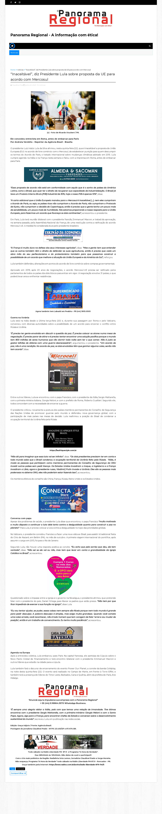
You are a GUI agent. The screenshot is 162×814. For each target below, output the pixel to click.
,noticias (42, 85)
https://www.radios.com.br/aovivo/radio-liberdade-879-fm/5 (71, 796)
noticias (21, 70)
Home (13, 70)
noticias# (20, 800)
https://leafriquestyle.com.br (58, 463)
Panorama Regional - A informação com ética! (54, 35)
